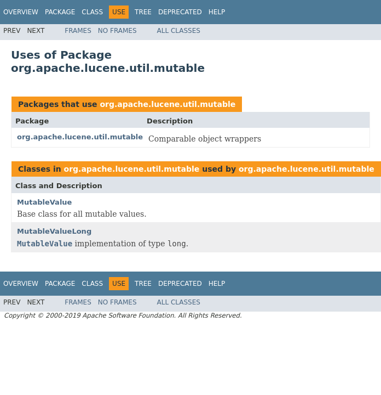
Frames (78, 31)
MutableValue (44, 202)
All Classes (178, 31)
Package (60, 12)
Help (217, 12)
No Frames (117, 31)
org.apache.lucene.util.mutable (167, 104)
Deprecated (180, 12)
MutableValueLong (54, 231)
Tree (143, 12)
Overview (20, 12)
